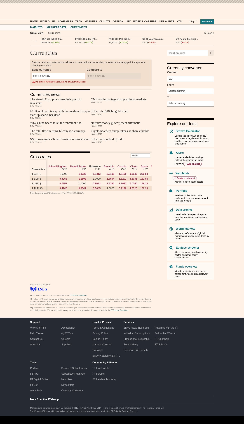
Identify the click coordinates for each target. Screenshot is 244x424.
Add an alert (193, 164)
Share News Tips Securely (138, 327)
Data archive (184, 209)
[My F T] (210, 11)
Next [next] (36, 41)
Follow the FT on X (165, 333)
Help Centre (36, 333)
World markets (185, 228)
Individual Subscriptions (137, 333)
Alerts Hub (36, 390)
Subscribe (207, 21)
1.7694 (110, 178)
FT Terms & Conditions (78, 295)
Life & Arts (166, 21)
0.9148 (123, 188)
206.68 (144, 174)
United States (78, 166)
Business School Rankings (75, 368)
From (170, 84)
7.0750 (133, 183)
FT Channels (162, 339)
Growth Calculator (188, 131)
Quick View (36, 33)
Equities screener (187, 247)
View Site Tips (38, 327)
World (44, 21)
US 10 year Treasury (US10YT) (153, 39)
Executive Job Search (136, 350)
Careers (65, 339)
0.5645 (97, 188)
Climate (104, 21)
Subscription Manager (73, 373)
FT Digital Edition (39, 379)
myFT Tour (67, 333)
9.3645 (133, 174)
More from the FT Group (44, 399)
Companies (65, 21)
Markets (91, 21)
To (168, 97)
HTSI (179, 21)
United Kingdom (57, 166)
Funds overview (186, 266)
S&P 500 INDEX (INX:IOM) (53, 39)
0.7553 (63, 183)
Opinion (118, 21)
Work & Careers (144, 21)
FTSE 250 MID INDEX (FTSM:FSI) (120, 39)
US (53, 21)
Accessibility (68, 327)
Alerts (180, 152)
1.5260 (110, 183)
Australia (109, 166)
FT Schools (161, 344)
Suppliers (66, 344)
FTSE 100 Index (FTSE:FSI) (86, 39)
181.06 (144, 178)
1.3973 (123, 183)
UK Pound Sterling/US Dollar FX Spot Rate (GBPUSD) (187, 39)
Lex (128, 21)
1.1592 (82, 178)
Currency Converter (72, 390)
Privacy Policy (100, 333)
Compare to (94, 69)
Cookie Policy (100, 339)
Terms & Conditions (103, 327)
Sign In (194, 21)
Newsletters (67, 385)
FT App (34, 373)
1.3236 (82, 174)
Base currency (41, 69)
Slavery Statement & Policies (106, 355)
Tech (78, 21)
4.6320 (133, 188)
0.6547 (82, 188)
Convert (172, 72)
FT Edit (34, 385)
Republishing (131, 344)
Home (34, 21)
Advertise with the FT (166, 327)
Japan (144, 166)
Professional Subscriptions (138, 339)
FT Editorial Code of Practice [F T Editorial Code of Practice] (124, 411)
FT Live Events (100, 368)
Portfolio (181, 190)
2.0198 (110, 174)
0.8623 (97, 183)
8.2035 (133, 178)
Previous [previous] (32, 41)
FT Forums (98, 373)
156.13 (144, 183)
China (133, 166)
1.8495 (123, 174)
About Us (35, 344)
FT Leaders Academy (104, 379)
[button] (32, 11)
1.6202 (123, 178)
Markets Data (56, 27)
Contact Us (36, 339)
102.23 (144, 188)
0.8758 (63, 178)
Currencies (78, 27)
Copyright (97, 350)
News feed (67, 379)
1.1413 (97, 174)
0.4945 (63, 188)
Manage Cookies (101, 344)
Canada (122, 166)
